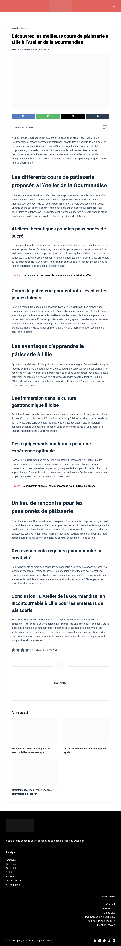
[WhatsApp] (48, 116)
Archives (11, 859)
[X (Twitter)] (73, 116)
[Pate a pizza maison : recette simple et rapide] (86, 731)
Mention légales (106, 925)
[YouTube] (114, 940)
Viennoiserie (13, 884)
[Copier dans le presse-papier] (97, 116)
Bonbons (11, 864)
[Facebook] (23, 116)
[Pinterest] (109, 940)
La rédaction (108, 908)
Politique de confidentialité (100, 916)
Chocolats (11, 868)
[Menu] (7, 6)
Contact (110, 904)
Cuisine (10, 872)
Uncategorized (14, 880)
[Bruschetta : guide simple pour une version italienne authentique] (35, 731)
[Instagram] (104, 940)
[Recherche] (114, 6)
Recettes (11, 876)
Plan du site (108, 912)
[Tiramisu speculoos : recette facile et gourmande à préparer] (35, 772)
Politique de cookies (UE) (101, 920)
